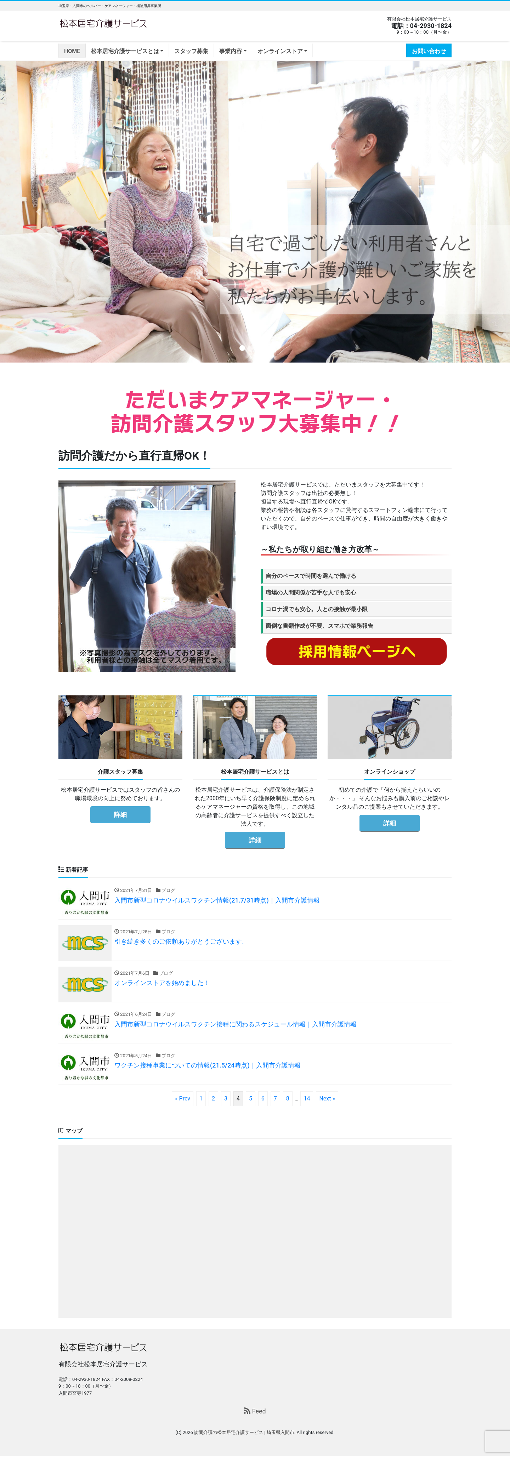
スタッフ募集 (191, 51)
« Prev (182, 1098)
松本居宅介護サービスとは (125, 51)
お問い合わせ (429, 51)
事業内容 (230, 51)
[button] (38, 212)
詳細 (120, 814)
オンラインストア (280, 51)
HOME (72, 51)
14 (307, 1098)
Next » (327, 1098)
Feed (255, 1411)
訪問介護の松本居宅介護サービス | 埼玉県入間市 (244, 1432)
